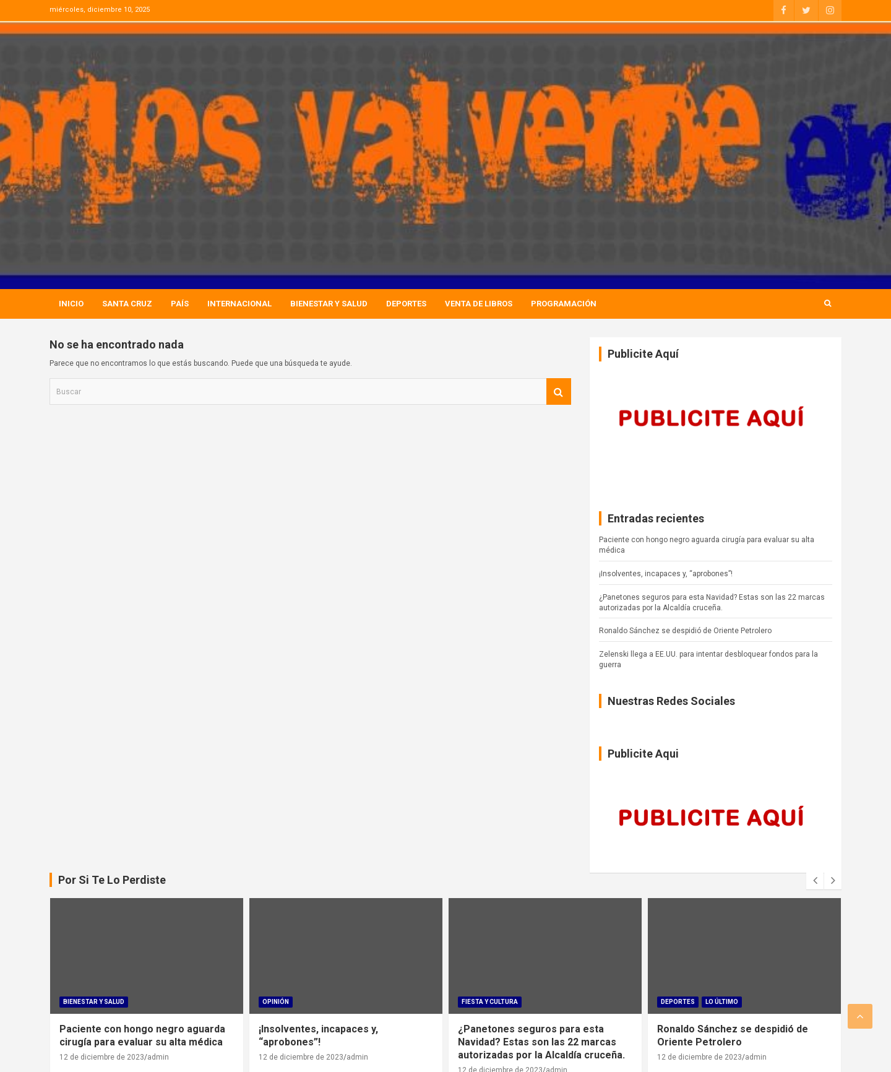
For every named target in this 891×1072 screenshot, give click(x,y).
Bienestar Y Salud (329, 303)
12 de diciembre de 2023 (101, 1057)
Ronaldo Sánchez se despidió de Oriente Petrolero (685, 630)
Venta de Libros (478, 303)
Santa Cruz (127, 303)
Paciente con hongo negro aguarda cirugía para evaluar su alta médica (142, 1035)
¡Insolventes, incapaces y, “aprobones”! (666, 573)
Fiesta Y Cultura (490, 1001)
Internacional (239, 303)
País (180, 303)
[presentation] (815, 880)
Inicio (71, 303)
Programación (563, 303)
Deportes (406, 303)
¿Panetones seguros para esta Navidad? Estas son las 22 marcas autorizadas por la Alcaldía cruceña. (541, 1042)
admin (158, 1057)
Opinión (275, 1001)
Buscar (558, 391)
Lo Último (721, 1001)
